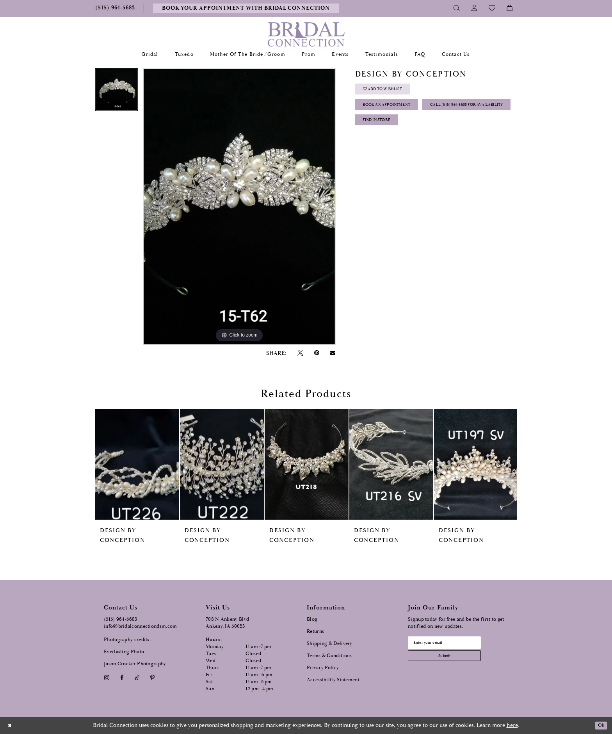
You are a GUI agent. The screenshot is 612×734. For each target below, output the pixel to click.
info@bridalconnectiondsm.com (140, 626)
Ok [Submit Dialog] (599, 725)
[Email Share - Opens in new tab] (333, 353)
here (512, 725)
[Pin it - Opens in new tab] (316, 353)
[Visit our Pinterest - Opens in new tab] (152, 677)
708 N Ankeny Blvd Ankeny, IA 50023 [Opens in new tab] (227, 623)
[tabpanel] (116, 92)
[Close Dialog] (11, 725)
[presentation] (137, 464)
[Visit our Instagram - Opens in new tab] (106, 677)
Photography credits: (127, 639)
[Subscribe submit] (455, 661)
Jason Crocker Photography (135, 664)
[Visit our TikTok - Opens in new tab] (137, 677)
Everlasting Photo (124, 651)
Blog (312, 619)
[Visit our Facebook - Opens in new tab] (122, 677)
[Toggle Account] (474, 8)
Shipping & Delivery (329, 643)
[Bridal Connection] (306, 34)
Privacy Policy (323, 668)
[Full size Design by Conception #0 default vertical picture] (239, 206)
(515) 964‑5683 (120, 619)
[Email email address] (455, 644)
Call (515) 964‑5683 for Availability (412, 131)
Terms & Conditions (329, 655)
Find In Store (383, 150)
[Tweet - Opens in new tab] (300, 353)
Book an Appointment (396, 111)
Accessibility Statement (333, 680)
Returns (315, 631)
